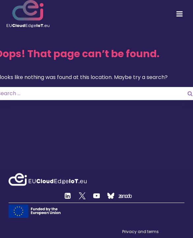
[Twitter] (82, 196)
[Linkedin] (68, 196)
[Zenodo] (125, 196)
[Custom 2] (111, 196)
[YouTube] (96, 196)
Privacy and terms (140, 231)
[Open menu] (179, 14)
